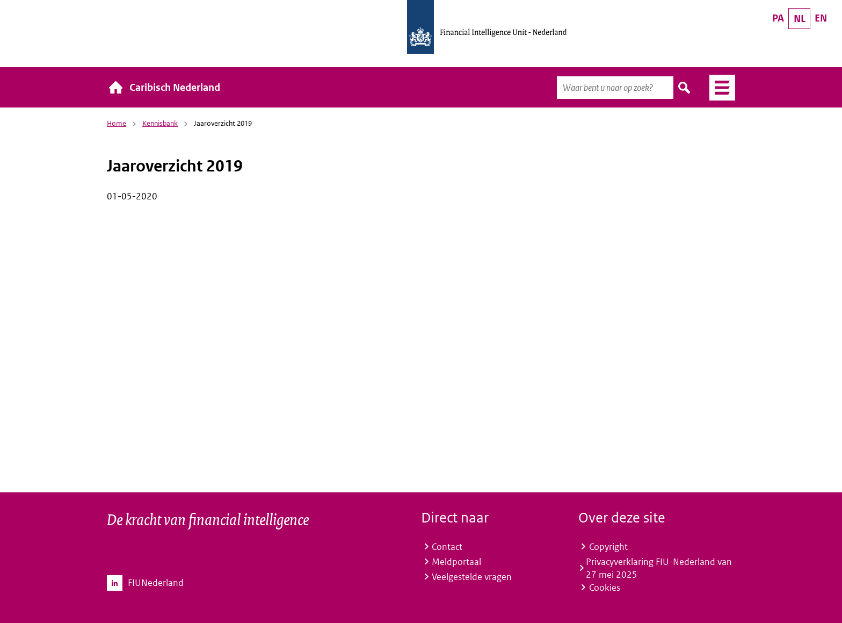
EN (821, 18)
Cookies (604, 587)
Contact (447, 547)
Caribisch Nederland (174, 87)
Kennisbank (160, 123)
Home (116, 123)
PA (778, 18)
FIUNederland (156, 583)
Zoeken (684, 87)
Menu (718, 88)
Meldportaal (456, 562)
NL (799, 18)
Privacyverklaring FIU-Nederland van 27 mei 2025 (659, 568)
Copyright (608, 547)
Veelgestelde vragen (472, 577)
